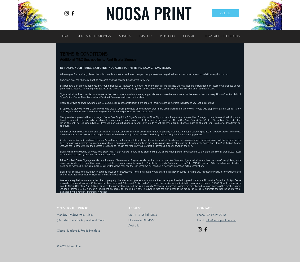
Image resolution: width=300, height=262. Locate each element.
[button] (94, 36)
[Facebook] (73, 13)
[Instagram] (67, 13)
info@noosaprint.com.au (215, 74)
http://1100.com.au (198, 163)
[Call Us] (225, 13)
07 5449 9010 (216, 215)
